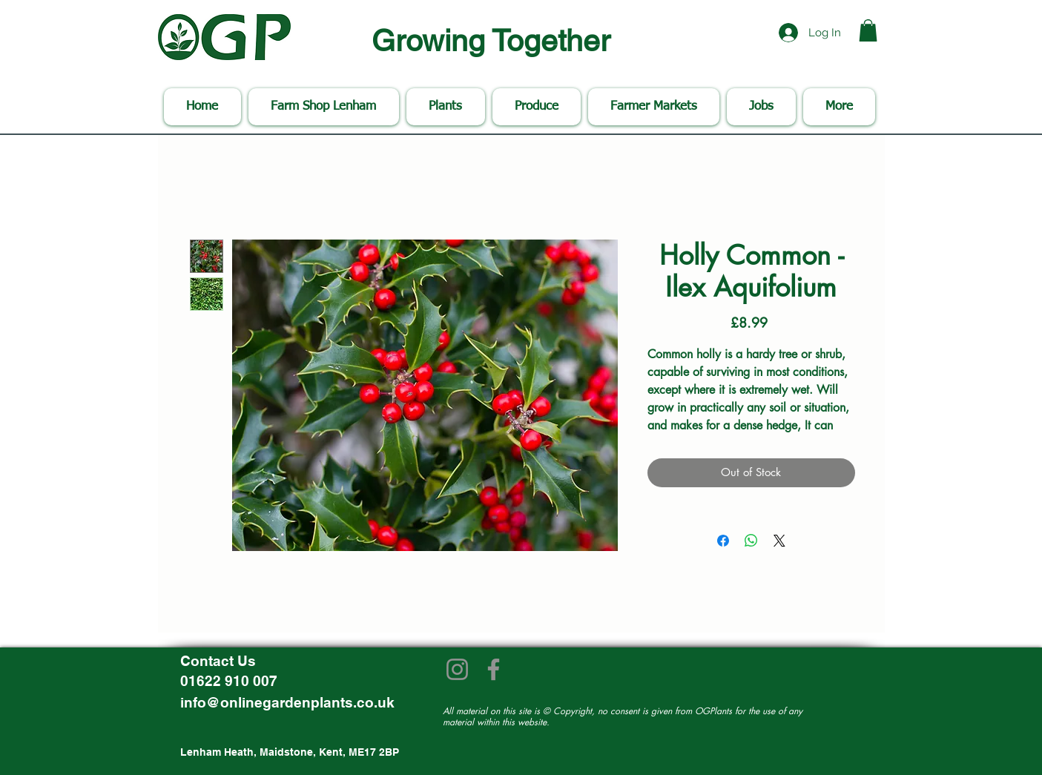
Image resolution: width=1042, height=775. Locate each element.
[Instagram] (457, 669)
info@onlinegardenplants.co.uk (287, 702)
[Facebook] (493, 669)
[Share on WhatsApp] (751, 541)
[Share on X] (779, 541)
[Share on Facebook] (723, 541)
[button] (868, 30)
